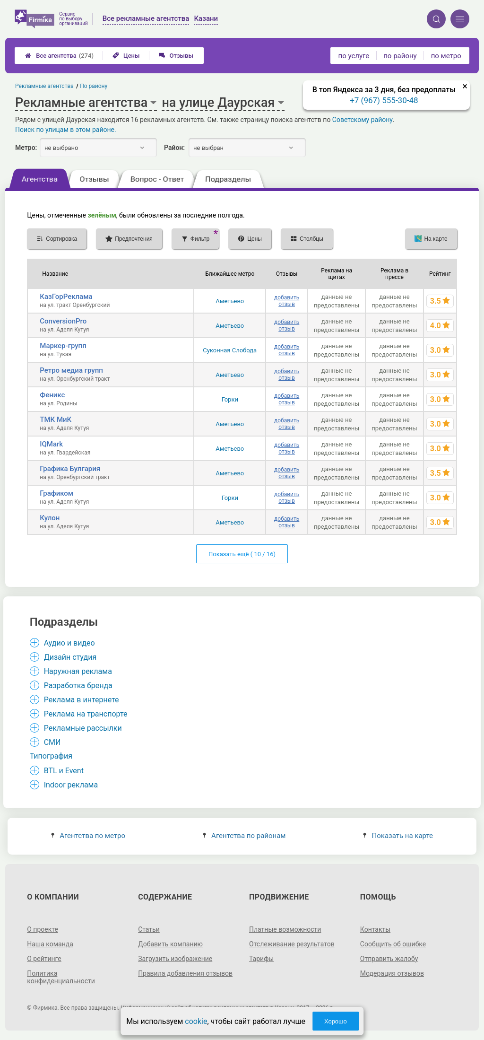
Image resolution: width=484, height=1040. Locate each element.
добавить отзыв (286, 300)
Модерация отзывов (392, 973)
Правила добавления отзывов (185, 973)
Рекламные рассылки (83, 728)
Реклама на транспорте (86, 713)
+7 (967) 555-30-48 (384, 100)
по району (399, 56)
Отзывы (176, 55)
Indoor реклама (71, 784)
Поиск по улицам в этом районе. (65, 129)
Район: (174, 147)
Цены (126, 55)
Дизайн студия (70, 657)
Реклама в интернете (81, 699)
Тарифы (261, 958)
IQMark (51, 444)
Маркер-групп (63, 345)
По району (94, 86)
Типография (51, 756)
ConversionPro (63, 321)
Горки (230, 399)
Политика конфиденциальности (61, 977)
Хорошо (335, 1021)
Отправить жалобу (389, 958)
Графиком (56, 493)
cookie (196, 1021)
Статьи (149, 929)
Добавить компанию (170, 944)
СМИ (52, 742)
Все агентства (59, 55)
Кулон (50, 518)
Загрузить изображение (175, 958)
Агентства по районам (244, 835)
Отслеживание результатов (292, 944)
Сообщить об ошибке (393, 944)
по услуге (354, 56)
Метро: (26, 147)
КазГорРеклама (66, 296)
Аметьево (230, 301)
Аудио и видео (69, 642)
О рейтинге (44, 958)
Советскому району (362, 119)
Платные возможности (285, 929)
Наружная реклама (78, 671)
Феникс (52, 395)
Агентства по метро (88, 835)
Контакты (375, 929)
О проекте (42, 929)
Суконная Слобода (230, 350)
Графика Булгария (70, 468)
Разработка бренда (78, 685)
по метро (446, 56)
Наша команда (50, 944)
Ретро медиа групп (71, 370)
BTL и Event (64, 770)
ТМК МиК (55, 419)
